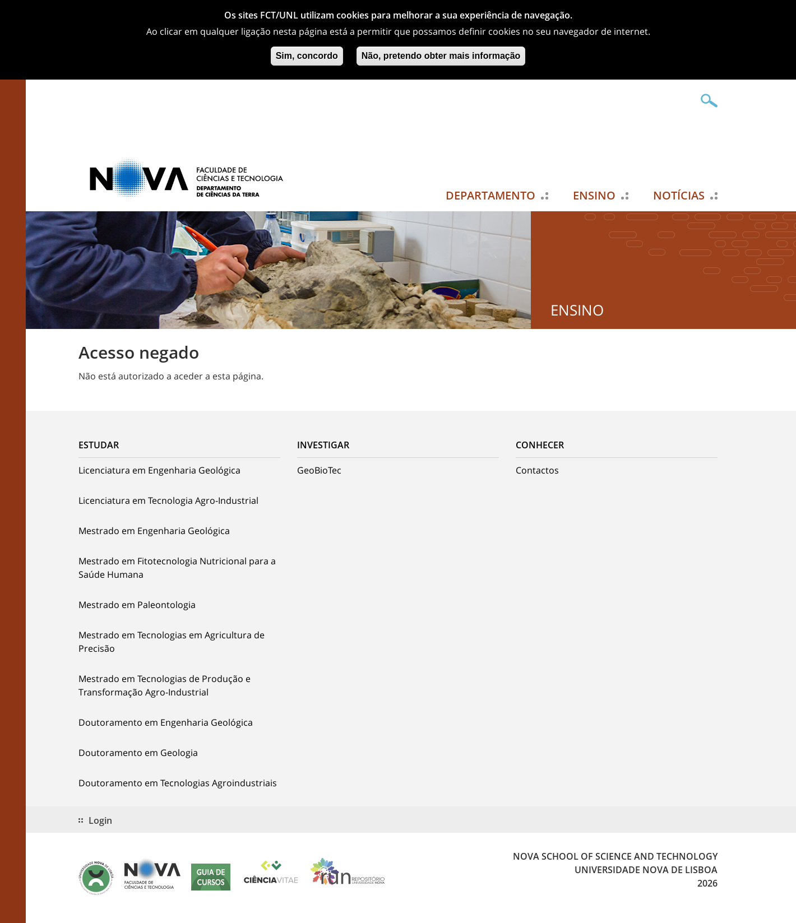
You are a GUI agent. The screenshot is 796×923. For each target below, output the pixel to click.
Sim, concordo (307, 53)
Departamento (490, 195)
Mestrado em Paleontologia (137, 605)
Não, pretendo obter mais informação (441, 53)
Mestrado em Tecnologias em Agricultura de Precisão (171, 642)
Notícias (679, 195)
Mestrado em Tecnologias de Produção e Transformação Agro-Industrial (164, 685)
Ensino (594, 195)
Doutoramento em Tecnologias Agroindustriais (177, 783)
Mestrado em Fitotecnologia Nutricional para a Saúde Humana (177, 568)
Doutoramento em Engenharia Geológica (165, 722)
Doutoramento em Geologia (138, 752)
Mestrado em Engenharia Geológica (154, 531)
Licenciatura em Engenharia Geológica (159, 470)
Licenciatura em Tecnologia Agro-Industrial (168, 500)
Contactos (537, 470)
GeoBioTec (319, 470)
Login (100, 820)
